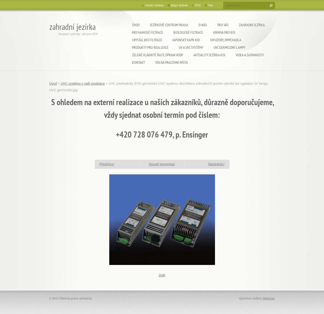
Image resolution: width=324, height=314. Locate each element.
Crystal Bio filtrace (147, 40)
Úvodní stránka (154, 5)
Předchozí (107, 164)
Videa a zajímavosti (250, 55)
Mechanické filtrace (147, 32)
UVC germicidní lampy (229, 47)
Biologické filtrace (188, 32)
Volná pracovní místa (171, 62)
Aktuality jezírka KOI (209, 55)
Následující (216, 164)
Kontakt (138, 62)
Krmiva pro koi (224, 32)
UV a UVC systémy (191, 47)
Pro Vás (223, 25)
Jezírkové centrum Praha (169, 25)
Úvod (136, 25)
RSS (198, 5)
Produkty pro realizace (150, 47)
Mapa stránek (179, 5)
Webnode (269, 298)
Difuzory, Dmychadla (225, 40)
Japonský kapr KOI (186, 40)
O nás (203, 25)
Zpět (162, 275)
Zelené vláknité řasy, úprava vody (157, 55)
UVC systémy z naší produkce (83, 83)
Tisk (210, 5)
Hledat (270, 5)
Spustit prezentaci (162, 164)
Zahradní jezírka (252, 25)
